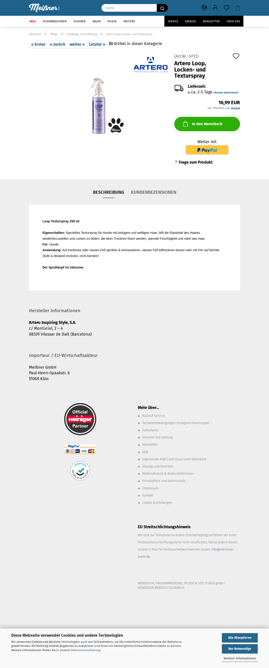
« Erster (38, 44)
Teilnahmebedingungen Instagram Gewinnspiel (175, 423)
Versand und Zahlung (157, 437)
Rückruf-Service (153, 416)
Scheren (79, 21)
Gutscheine (150, 430)
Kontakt (147, 495)
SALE (32, 21)
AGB (145, 452)
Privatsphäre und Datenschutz (163, 481)
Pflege (112, 21)
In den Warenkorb (202, 123)
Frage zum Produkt (196, 162)
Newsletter (211, 21)
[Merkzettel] (226, 8)
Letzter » (97, 44)
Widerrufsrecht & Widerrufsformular (168, 474)
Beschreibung (108, 192)
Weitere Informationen (240, 658)
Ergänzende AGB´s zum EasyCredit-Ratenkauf (174, 459)
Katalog (190, 21)
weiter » (77, 44)
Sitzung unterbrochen (157, 466)
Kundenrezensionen (153, 192)
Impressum (150, 488)
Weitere (129, 21)
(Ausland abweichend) (226, 92)
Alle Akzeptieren (239, 638)
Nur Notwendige (239, 649)
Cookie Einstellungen (157, 503)
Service (173, 21)
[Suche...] (162, 8)
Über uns (233, 21)
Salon (96, 21)
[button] (204, 8)
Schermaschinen (55, 21)
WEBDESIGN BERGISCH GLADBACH (161, 588)
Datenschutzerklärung (85, 650)
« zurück (57, 44)
